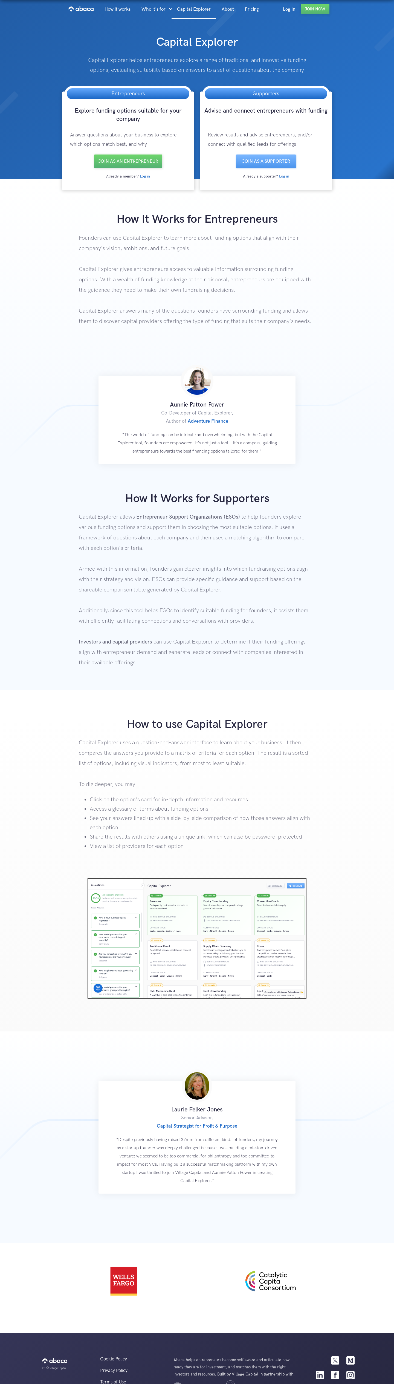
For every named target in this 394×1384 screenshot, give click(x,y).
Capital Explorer (194, 9)
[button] (156, 9)
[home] (81, 9)
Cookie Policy (113, 1359)
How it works (118, 9)
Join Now (315, 9)
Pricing (252, 9)
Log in (145, 176)
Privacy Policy (114, 1370)
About (228, 9)
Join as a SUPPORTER (266, 161)
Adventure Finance (208, 421)
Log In (289, 9)
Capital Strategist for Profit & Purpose (197, 1126)
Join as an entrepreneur (128, 161)
